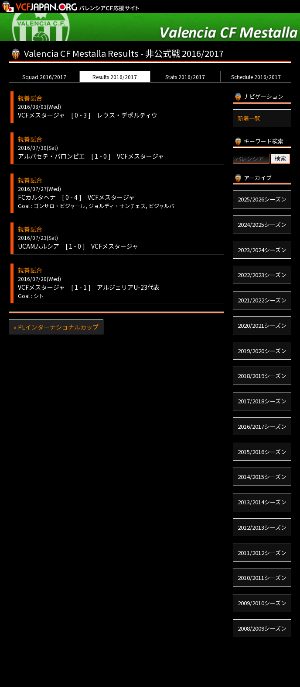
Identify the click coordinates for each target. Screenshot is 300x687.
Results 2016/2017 (114, 76)
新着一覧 (249, 118)
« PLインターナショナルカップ (56, 327)
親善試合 (30, 98)
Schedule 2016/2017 (256, 76)
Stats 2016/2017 (185, 76)
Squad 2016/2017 (44, 76)
